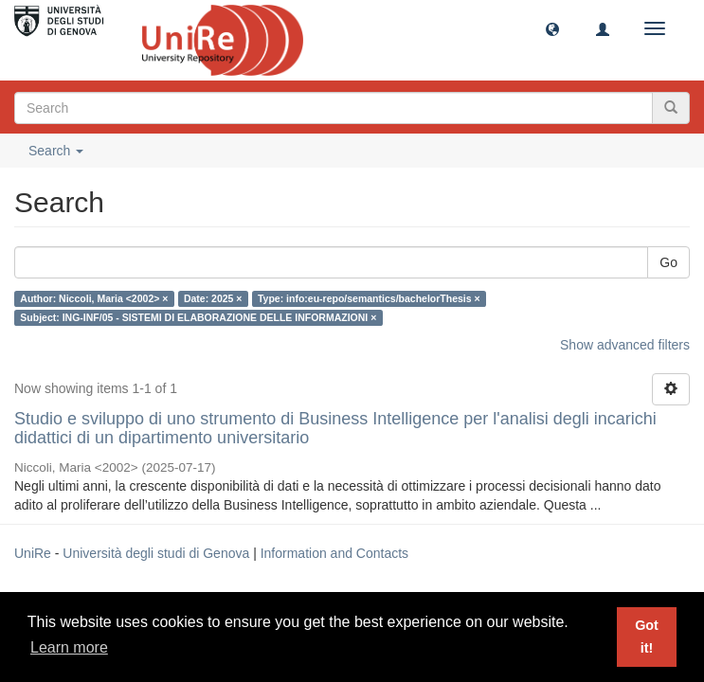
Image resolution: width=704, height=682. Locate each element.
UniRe (32, 553)
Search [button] (55, 150)
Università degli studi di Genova (156, 553)
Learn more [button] (69, 647)
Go (668, 262)
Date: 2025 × (213, 298)
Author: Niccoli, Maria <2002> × (94, 298)
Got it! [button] (647, 636)
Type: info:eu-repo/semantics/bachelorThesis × (369, 298)
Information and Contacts (334, 553)
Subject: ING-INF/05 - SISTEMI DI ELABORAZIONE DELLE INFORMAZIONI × (198, 317)
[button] (552, 28)
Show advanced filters (625, 344)
